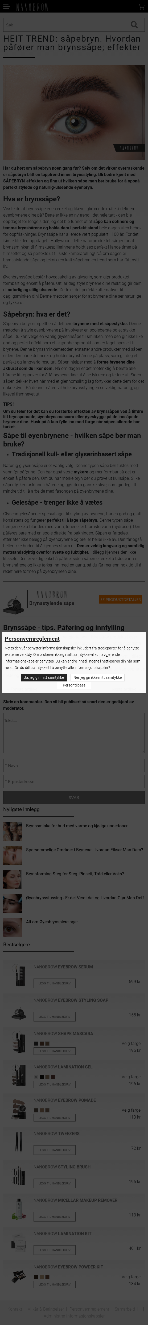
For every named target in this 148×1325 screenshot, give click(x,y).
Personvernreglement (32, 639)
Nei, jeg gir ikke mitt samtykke (97, 678)
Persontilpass (74, 685)
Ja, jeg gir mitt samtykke (44, 678)
